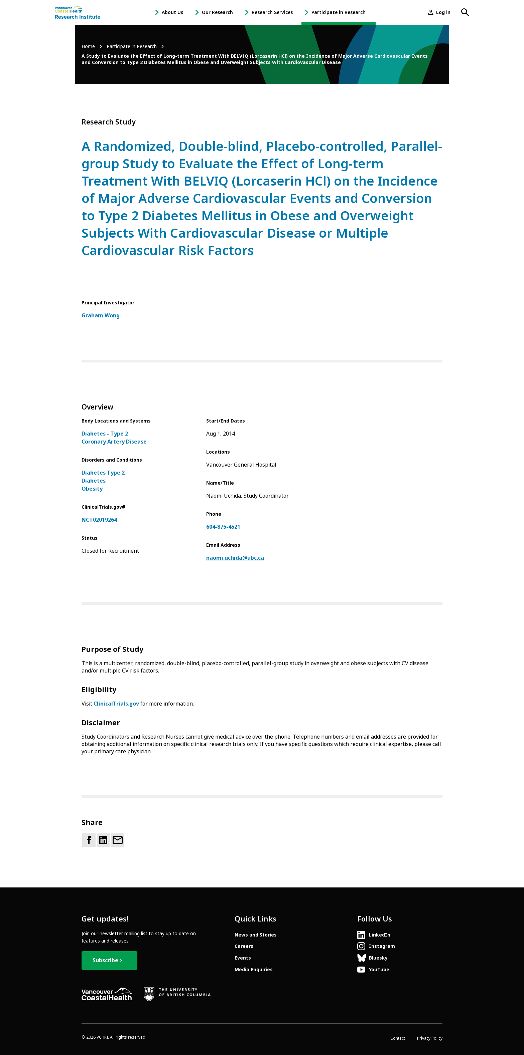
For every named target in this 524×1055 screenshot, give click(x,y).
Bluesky (378, 958)
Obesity (92, 489)
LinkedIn (379, 935)
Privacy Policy (429, 1038)
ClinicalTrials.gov (116, 704)
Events (243, 958)
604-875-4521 (223, 527)
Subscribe (105, 960)
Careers (244, 946)
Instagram (382, 946)
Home (88, 46)
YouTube (379, 969)
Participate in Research (338, 12)
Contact (397, 1038)
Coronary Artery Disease (114, 442)
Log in (443, 12)
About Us (172, 12)
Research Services (272, 12)
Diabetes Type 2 (103, 473)
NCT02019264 (99, 520)
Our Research (217, 12)
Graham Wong (101, 315)
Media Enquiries (254, 969)
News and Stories (256, 935)
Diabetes (94, 481)
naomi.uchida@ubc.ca (235, 558)
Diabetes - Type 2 (105, 434)
